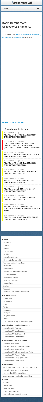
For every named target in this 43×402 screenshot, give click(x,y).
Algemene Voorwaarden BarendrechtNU (17, 376)
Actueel (6, 245)
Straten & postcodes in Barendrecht (16, 292)
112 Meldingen (8, 251)
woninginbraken (18, 37)
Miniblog (6, 254)
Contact (6, 383)
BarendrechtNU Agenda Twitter (14, 355)
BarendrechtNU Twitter (11, 343)
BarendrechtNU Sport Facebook (14, 337)
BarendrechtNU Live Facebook (14, 331)
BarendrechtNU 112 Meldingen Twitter (17, 346)
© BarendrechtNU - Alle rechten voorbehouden (20, 367)
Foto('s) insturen (9, 388)
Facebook (6, 310)
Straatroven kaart (9, 274)
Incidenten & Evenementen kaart (15, 272)
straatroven (19, 35)
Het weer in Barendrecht (12, 260)
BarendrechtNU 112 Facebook (14, 334)
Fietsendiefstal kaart (10, 277)
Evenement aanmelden (11, 391)
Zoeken (6, 286)
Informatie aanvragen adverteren (15, 394)
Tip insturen (7, 385)
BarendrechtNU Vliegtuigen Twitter (15, 358)
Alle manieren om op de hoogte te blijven (18, 321)
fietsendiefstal (6, 37)
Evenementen (8, 269)
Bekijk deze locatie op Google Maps (13, 122)
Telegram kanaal (9, 316)
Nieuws (6, 248)
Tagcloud (6, 289)
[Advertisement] (23, 15)
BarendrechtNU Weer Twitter (13, 349)
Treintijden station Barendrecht (14, 263)
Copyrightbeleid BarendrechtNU (14, 373)
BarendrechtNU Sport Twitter (13, 361)
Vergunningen (8, 283)
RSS (5, 304)
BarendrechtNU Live (10, 257)
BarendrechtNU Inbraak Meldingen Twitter (18, 352)
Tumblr (5, 319)
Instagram (7, 313)
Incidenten (7, 266)
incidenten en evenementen (31, 35)
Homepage (7, 243)
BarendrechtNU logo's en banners (15, 370)
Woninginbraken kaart (11, 280)
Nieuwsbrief (7, 301)
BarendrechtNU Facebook (12, 328)
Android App (7, 298)
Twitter (5, 307)
